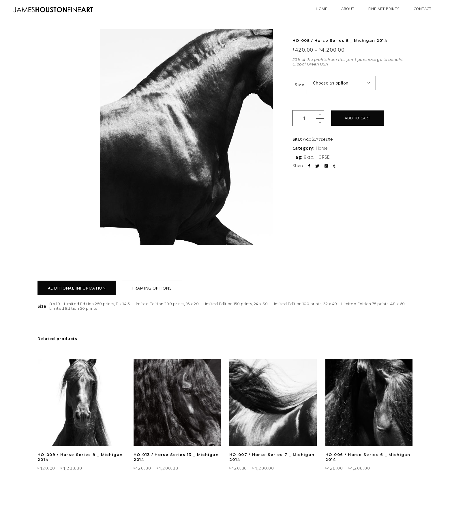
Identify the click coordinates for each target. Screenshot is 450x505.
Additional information (77, 288)
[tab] (77, 288)
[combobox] (341, 83)
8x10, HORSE (316, 157)
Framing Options (152, 288)
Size (300, 84)
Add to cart (357, 118)
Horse (322, 148)
